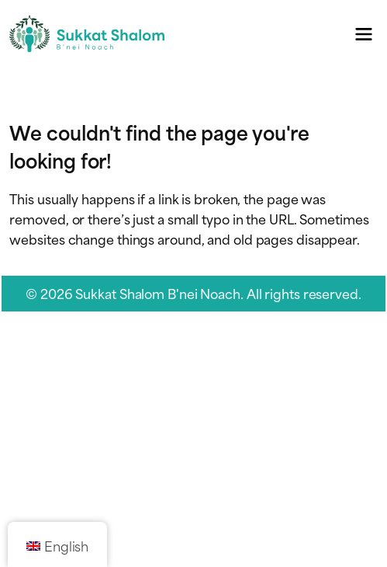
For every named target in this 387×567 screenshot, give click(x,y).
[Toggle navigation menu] (364, 33)
